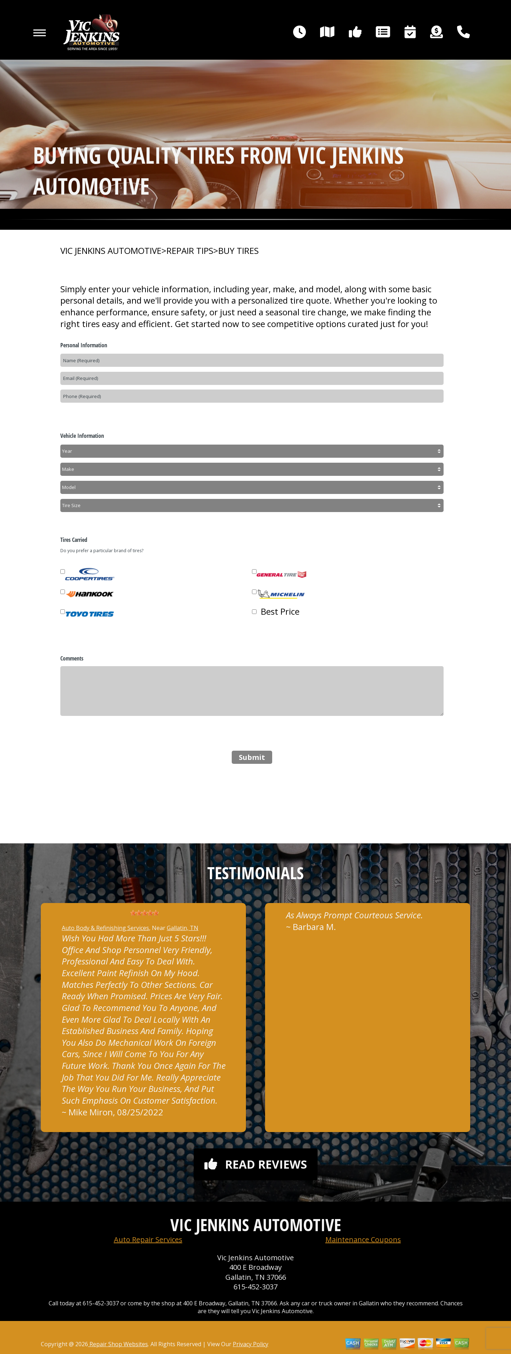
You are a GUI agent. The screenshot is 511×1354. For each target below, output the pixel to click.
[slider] (144, 913)
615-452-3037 (255, 1287)
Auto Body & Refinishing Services (105, 928)
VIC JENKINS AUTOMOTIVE (110, 250)
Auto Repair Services (148, 1239)
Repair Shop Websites (118, 1344)
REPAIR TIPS (189, 250)
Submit (252, 757)
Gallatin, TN (182, 928)
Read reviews (255, 1164)
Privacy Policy (250, 1344)
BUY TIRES (238, 250)
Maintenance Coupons (363, 1239)
